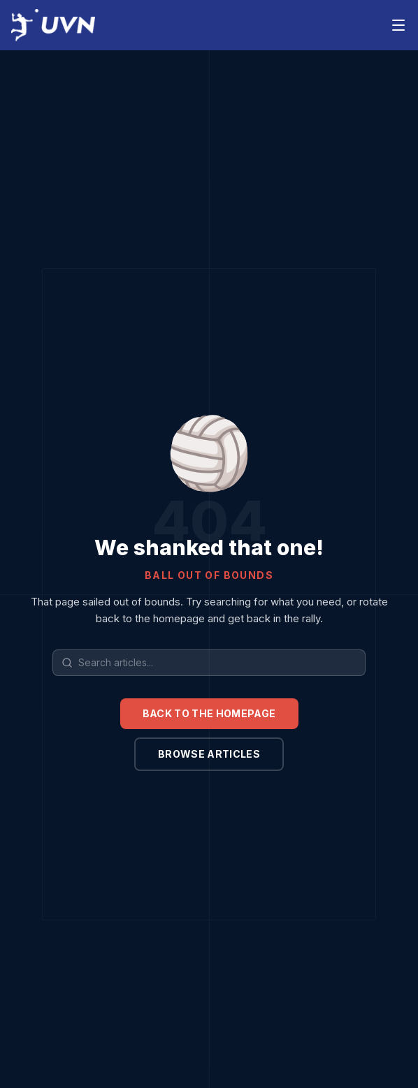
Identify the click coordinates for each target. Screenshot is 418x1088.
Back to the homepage (209, 713)
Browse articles (209, 754)
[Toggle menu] (398, 25)
